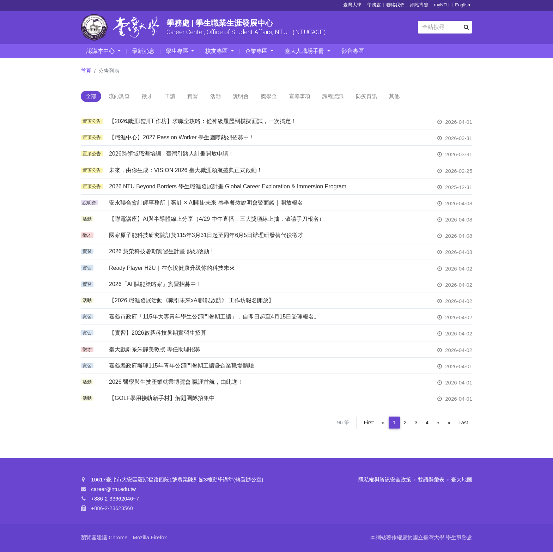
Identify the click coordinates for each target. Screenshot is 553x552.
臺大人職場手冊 (305, 51)
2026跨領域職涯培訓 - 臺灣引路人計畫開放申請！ (171, 155)
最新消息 (143, 51)
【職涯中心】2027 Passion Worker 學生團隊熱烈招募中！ (182, 138)
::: (338, 4)
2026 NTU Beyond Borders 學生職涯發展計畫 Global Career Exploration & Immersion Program (227, 187)
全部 (93, 97)
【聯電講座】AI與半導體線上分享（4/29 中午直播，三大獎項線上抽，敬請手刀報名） (216, 220)
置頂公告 (92, 122)
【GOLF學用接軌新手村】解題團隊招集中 (162, 399)
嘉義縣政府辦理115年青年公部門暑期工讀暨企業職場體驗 (181, 367)
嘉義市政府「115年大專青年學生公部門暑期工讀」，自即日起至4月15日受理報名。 (214, 318)
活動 (238, 97)
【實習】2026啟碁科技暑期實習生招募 (157, 334)
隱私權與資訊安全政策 (384, 481)
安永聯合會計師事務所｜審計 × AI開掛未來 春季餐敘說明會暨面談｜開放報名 (206, 204)
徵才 (157, 97)
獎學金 (301, 97)
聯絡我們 (395, 4)
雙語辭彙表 (431, 481)
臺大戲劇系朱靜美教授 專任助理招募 (155, 350)
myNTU (442, 4)
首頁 (86, 71)
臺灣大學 (352, 4)
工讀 (185, 97)
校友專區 (217, 51)
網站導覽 (419, 4)
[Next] (449, 424)
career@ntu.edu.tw (113, 490)
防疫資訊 (410, 97)
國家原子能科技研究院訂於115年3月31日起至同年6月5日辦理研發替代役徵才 (206, 236)
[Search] (445, 27)
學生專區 (178, 51)
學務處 (374, 4)
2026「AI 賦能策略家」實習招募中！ (155, 285)
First (369, 424)
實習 (211, 97)
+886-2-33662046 (112, 500)
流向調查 (125, 97)
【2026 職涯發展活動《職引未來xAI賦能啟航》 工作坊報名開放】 (191, 301)
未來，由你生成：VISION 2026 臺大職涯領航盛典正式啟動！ (185, 171)
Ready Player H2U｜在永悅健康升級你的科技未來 (172, 269)
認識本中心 (101, 51)
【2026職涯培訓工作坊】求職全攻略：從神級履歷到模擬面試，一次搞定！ (203, 122)
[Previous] (383, 424)
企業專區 (257, 51)
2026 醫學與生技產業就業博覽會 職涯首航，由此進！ (176, 383)
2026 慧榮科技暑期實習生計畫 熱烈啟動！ (162, 253)
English (462, 4)
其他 (443, 97)
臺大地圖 (461, 481)
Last (463, 424)
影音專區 (352, 51)
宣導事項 (335, 97)
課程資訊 (373, 97)
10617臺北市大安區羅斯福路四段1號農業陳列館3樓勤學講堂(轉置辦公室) (177, 481)
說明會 (268, 97)
